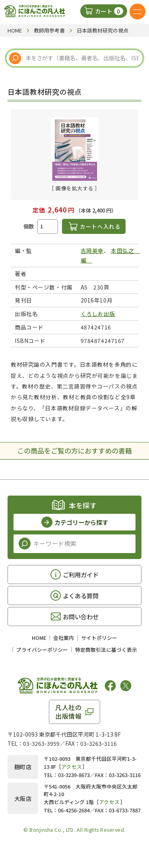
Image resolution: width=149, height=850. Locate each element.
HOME (39, 637)
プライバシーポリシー (42, 649)
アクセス (71, 766)
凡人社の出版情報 (68, 712)
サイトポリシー (99, 637)
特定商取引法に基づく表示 (106, 649)
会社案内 (63, 637)
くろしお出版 (98, 314)
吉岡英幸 (92, 251)
